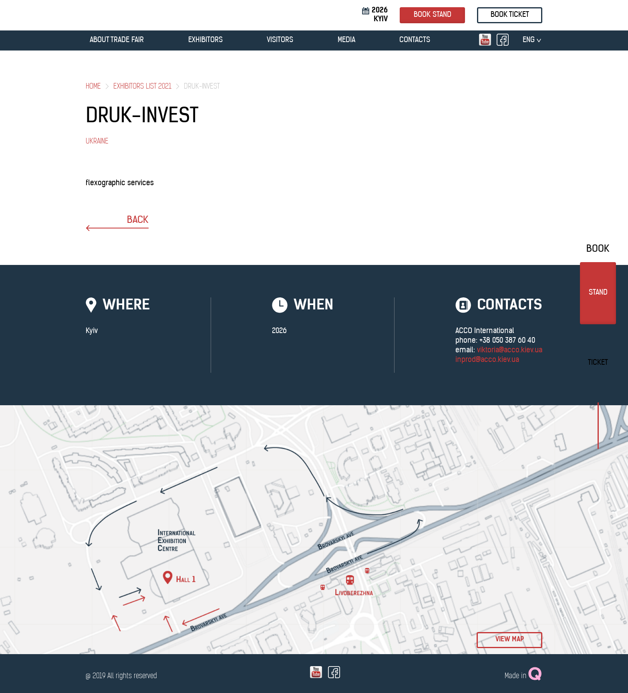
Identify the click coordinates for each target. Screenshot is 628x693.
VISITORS (280, 40)
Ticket (598, 363)
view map (509, 639)
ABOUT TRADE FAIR (117, 40)
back (117, 223)
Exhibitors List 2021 (142, 87)
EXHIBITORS (205, 40)
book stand (432, 15)
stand (598, 293)
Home (93, 87)
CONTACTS (414, 40)
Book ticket (510, 15)
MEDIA (346, 40)
